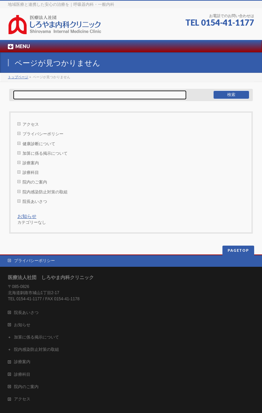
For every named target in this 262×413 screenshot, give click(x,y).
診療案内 (31, 163)
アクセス (31, 124)
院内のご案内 (35, 182)
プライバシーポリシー (43, 134)
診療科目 (31, 172)
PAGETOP (238, 250)
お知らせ (27, 216)
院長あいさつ (35, 201)
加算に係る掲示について (45, 153)
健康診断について (39, 143)
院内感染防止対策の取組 (45, 192)
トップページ (18, 77)
